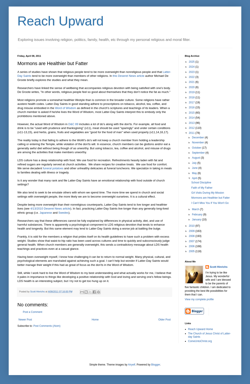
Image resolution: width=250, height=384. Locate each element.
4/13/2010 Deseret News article (50, 208)
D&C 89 (73, 124)
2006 (192, 246)
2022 (192, 77)
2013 (192, 122)
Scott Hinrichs (218, 266)
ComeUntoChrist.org (200, 341)
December (198, 137)
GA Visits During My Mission (207, 192)
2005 (192, 251)
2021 (192, 82)
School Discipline (201, 182)
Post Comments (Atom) (46, 325)
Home (95, 319)
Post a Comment (32, 312)
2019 (192, 92)
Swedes (63, 212)
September (198, 152)
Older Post (164, 319)
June (195, 167)
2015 (192, 112)
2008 (192, 236)
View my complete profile (199, 299)
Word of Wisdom (65, 108)
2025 (192, 61)
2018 (192, 97)
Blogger (155, 364)
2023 (192, 72)
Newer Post (25, 319)
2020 (192, 87)
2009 (192, 231)
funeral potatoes (53, 168)
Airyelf (131, 364)
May (195, 173)
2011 (192, 132)
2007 (192, 241)
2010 (192, 225)
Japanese (46, 212)
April (195, 178)
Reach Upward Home (200, 329)
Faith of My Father (201, 187)
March (196, 209)
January (197, 219)
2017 (192, 102)
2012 (192, 127)
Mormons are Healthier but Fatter (210, 197)
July (194, 162)
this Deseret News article (128, 75)
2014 (192, 117)
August (196, 157)
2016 (192, 107)
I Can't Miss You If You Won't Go (210, 203)
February (197, 214)
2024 (192, 66)
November (198, 142)
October (197, 147)
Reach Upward (60, 21)
